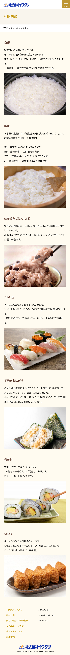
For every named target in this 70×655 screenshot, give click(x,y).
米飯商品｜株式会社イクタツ (16, 4)
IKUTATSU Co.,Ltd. (31, 651)
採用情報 (10, 637)
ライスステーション (15, 626)
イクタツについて (14, 610)
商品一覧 (10, 615)
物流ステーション (14, 631)
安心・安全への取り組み (17, 620)
